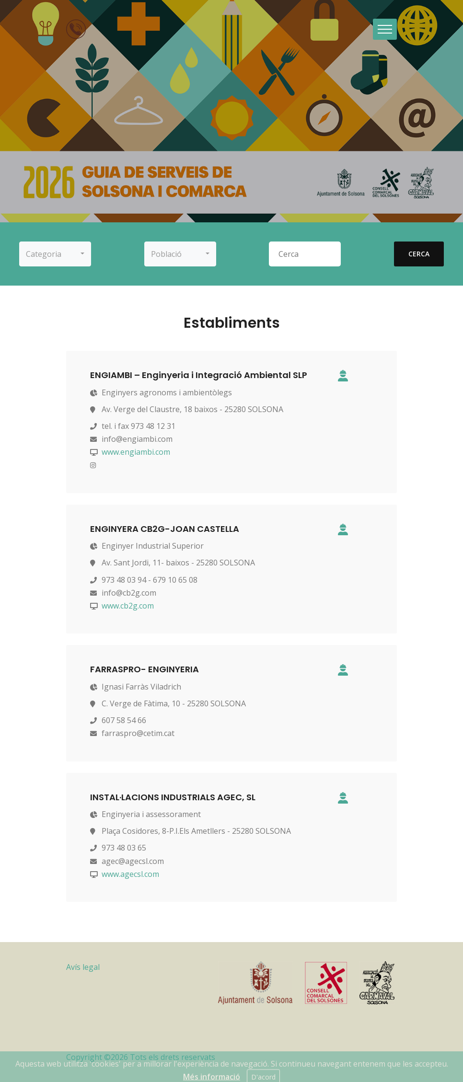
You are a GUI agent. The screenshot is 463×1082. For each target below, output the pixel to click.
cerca (418, 253)
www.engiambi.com (136, 452)
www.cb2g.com (128, 605)
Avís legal (83, 967)
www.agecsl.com (130, 874)
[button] (55, 254)
